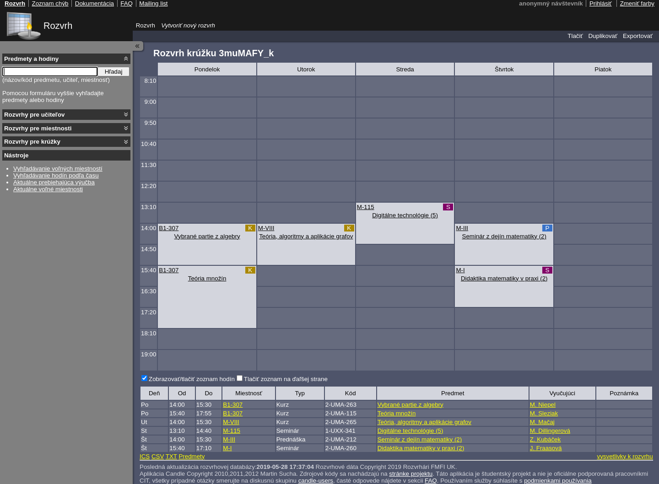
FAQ (126, 3)
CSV (157, 456)
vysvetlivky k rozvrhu (625, 456)
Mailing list (153, 3)
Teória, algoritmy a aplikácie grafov (306, 236)
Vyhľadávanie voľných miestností (58, 168)
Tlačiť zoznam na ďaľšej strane (286, 379)
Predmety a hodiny (31, 58)
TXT (171, 456)
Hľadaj (114, 71)
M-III (462, 228)
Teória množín (207, 278)
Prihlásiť (600, 3)
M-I (460, 270)
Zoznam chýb (50, 3)
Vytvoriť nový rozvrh (188, 25)
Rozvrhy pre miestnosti (37, 128)
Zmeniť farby (637, 3)
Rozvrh (57, 26)
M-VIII (266, 228)
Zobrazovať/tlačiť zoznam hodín (192, 379)
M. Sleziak (544, 413)
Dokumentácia (94, 3)
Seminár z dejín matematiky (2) (504, 236)
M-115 (365, 207)
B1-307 (168, 228)
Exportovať (638, 35)
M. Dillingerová (550, 430)
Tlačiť (575, 35)
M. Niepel (543, 404)
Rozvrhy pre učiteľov (34, 114)
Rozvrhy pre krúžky (32, 141)
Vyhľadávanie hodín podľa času (56, 175)
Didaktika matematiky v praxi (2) (504, 278)
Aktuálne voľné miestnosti (48, 189)
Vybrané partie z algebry (207, 236)
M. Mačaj (542, 422)
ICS (145, 456)
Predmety (191, 456)
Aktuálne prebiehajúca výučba (54, 182)
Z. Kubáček (545, 439)
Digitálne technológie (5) (405, 215)
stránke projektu (410, 473)
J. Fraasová (546, 448)
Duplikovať (602, 35)
